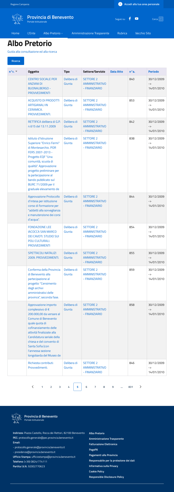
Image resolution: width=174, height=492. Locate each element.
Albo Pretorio (96, 433)
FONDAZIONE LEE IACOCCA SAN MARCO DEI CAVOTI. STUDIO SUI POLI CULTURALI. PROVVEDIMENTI (43, 236)
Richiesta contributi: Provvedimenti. (41, 365)
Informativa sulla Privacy (103, 466)
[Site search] (159, 19)
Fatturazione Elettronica (103, 444)
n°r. (13, 71)
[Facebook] (123, 19)
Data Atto (116, 71)
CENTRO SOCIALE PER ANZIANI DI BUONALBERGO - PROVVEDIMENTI (42, 86)
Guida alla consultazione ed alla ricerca (32, 51)
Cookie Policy (96, 471)
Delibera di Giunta (70, 81)
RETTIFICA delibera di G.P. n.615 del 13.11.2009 (44, 124)
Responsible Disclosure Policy (106, 477)
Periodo (153, 71)
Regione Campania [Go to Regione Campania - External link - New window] (20, 4)
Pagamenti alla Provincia (103, 455)
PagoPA (93, 450)
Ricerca (16, 61)
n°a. (132, 71)
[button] (138, 4)
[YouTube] (130, 19)
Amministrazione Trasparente (106, 439)
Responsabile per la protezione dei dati (112, 460)
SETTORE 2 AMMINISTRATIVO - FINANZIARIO (94, 84)
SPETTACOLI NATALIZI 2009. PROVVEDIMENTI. (43, 255)
